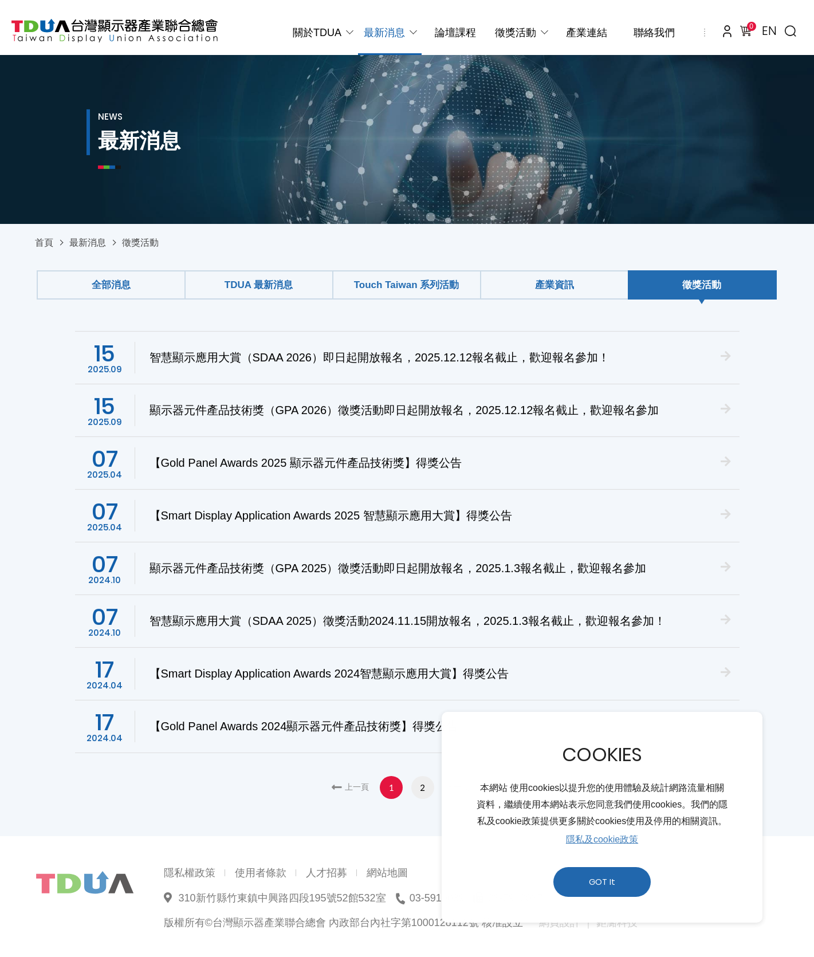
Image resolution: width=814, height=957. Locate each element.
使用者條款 (260, 873)
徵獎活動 (515, 32)
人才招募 (326, 873)
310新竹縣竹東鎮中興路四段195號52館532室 (282, 898)
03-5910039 (437, 898)
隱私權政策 (189, 873)
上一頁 (357, 786)
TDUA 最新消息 (259, 284)
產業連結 (586, 32)
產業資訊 (554, 284)
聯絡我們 (654, 32)
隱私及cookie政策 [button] (602, 839)
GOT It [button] (602, 882)
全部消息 (111, 284)
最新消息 (384, 32)
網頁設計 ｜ (566, 922)
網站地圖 (387, 873)
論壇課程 (455, 32)
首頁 (44, 242)
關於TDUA (317, 32)
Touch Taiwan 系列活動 (406, 284)
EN (769, 31)
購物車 (749, 28)
